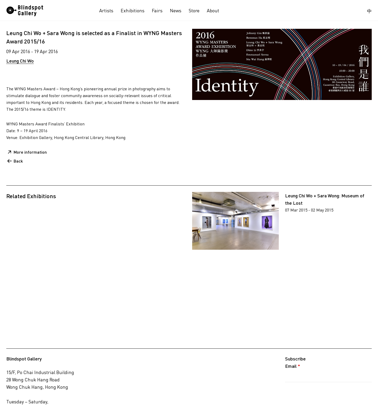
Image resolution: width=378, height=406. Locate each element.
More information (30, 151)
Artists (106, 10)
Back (18, 160)
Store (194, 10)
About (213, 10)
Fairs (157, 10)
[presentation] (325, 393)
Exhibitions (132, 10)
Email (292, 366)
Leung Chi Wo (20, 61)
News (175, 10)
